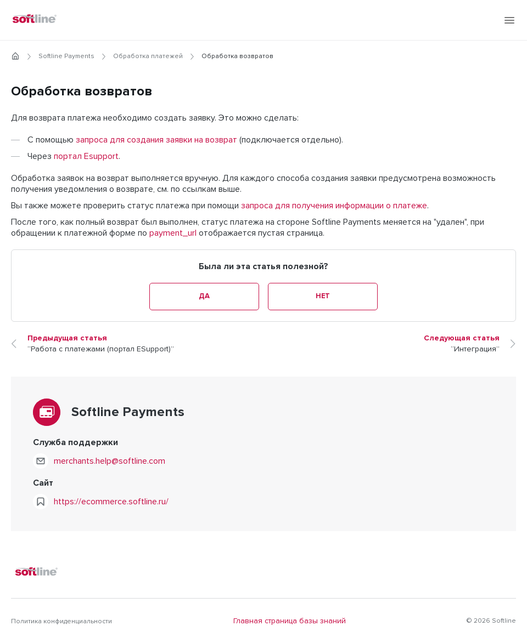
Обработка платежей (148, 56)
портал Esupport (86, 156)
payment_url (173, 233)
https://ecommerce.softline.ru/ (111, 501)
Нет (323, 296)
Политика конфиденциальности (61, 621)
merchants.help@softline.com (109, 461)
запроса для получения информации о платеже (334, 205)
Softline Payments (66, 56)
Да (204, 296)
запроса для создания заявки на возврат (156, 139)
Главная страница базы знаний (289, 621)
